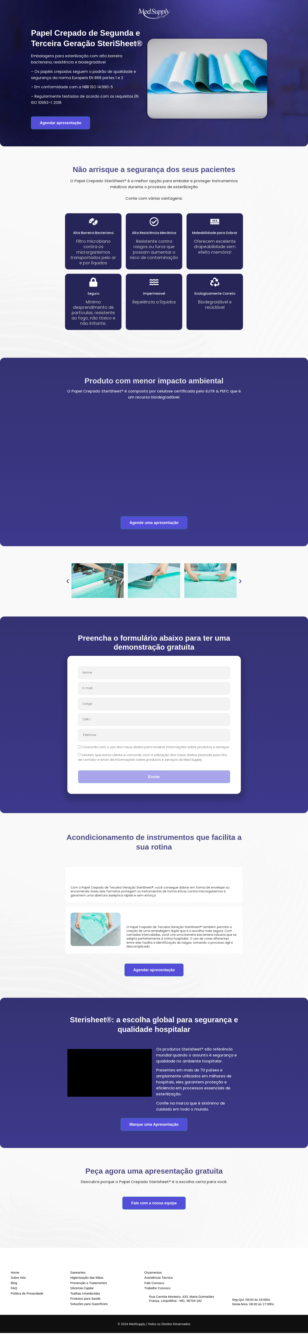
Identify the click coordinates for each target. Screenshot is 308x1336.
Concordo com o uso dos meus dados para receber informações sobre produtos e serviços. (156, 750)
